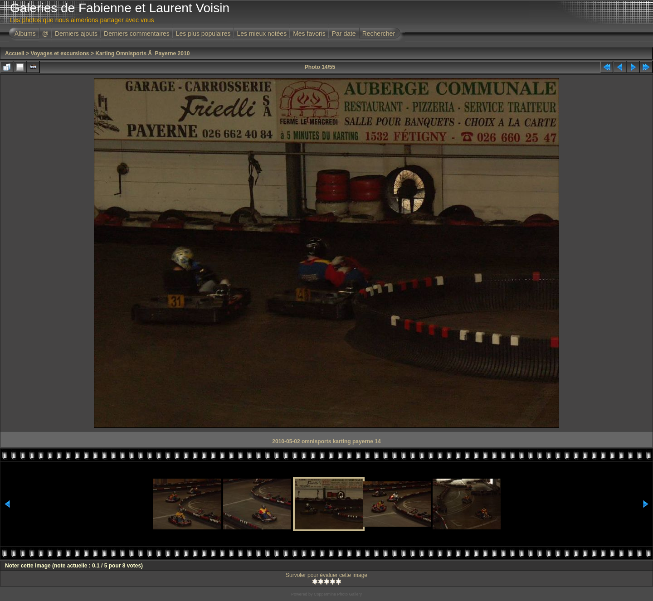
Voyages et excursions (59, 53)
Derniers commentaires (137, 33)
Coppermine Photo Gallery (338, 594)
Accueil (14, 53)
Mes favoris (309, 33)
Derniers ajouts (76, 33)
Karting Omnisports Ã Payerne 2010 (142, 53)
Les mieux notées (262, 33)
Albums (25, 33)
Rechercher (378, 33)
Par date (344, 33)
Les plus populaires (203, 33)
